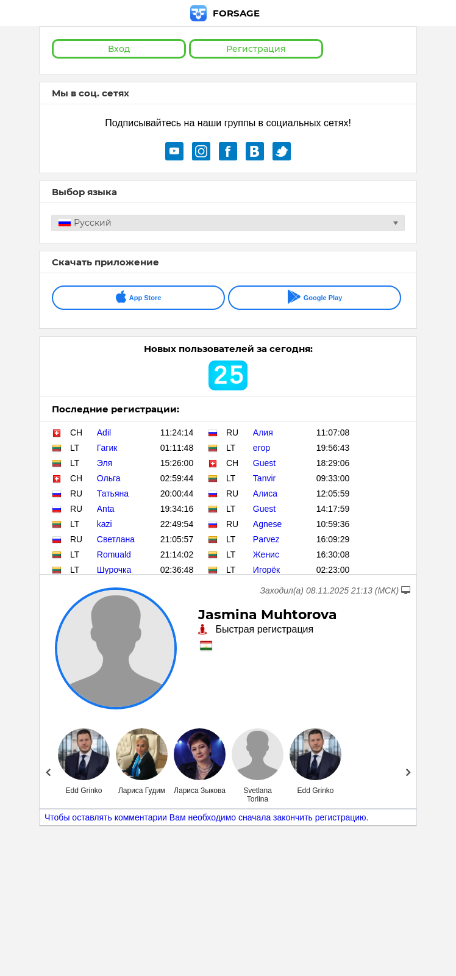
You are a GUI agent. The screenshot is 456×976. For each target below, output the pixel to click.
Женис (266, 554)
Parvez (266, 539)
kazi (104, 524)
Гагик (107, 448)
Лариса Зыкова (200, 790)
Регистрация (256, 48)
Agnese (267, 524)
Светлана (116, 539)
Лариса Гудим (141, 790)
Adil (104, 432)
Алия (263, 432)
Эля (104, 463)
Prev (48, 772)
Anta (106, 509)
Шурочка (114, 570)
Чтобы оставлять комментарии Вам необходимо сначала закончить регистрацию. (207, 817)
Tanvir (264, 478)
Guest (264, 463)
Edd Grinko (83, 790)
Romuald (114, 554)
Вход (119, 48)
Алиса (265, 493)
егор (261, 448)
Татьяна (113, 493)
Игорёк (266, 570)
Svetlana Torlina (257, 794)
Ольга (109, 478)
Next (408, 772)
